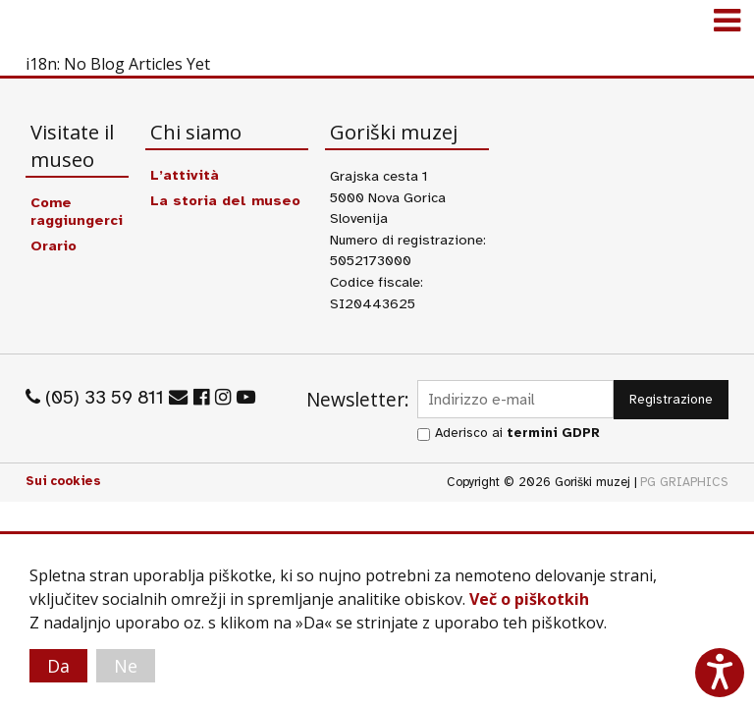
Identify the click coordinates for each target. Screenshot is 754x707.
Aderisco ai (517, 432)
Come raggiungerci (76, 211)
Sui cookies (63, 481)
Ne (125, 666)
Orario (53, 245)
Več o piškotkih (529, 599)
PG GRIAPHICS (684, 482)
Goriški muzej (39, 24)
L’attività (184, 175)
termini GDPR (553, 432)
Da (58, 666)
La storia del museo (225, 200)
